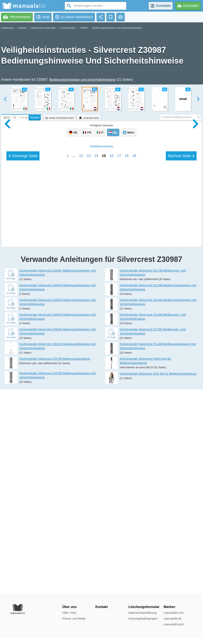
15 (104, 424)
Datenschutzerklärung (142, 612)
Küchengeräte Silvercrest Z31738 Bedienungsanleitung (54, 563)
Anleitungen (7, 27)
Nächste (181, 424)
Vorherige (22, 424)
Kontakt (101, 607)
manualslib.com (174, 612)
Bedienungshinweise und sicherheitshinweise (117, 27)
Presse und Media (74, 618)
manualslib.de (172, 618)
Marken (22, 27)
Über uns (69, 607)
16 (111, 424)
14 (96, 424)
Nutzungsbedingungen (142, 618)
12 (81, 424)
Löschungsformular (143, 607)
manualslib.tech (174, 624)
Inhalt (101, 415)
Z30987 (84, 27)
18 (127, 424)
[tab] (22, 116)
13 (89, 424)
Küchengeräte (68, 27)
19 (134, 424)
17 (119, 424)
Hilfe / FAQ (69, 612)
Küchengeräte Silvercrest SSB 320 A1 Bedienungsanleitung (158, 577)
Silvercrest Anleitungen (43, 27)
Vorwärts (34, 117)
